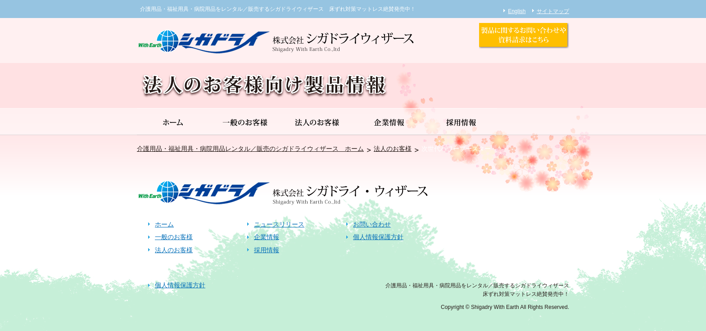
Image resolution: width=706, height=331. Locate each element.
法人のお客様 (393, 148)
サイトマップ (553, 11)
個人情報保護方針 (378, 236)
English (516, 11)
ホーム (164, 224)
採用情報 (266, 250)
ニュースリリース (279, 224)
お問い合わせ (372, 224)
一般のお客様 (174, 236)
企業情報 (266, 236)
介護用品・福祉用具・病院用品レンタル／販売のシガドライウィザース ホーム (250, 148)
